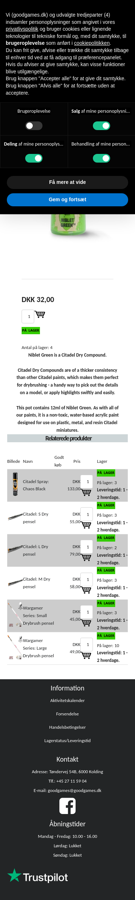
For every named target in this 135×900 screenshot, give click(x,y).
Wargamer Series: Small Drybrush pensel (38, 615)
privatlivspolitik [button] (22, 29)
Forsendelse (67, 713)
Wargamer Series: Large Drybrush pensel (38, 648)
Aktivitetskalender (67, 700)
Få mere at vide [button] (67, 182)
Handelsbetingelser (67, 727)
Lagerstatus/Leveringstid (67, 740)
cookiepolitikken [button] (92, 43)
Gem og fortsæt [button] (67, 199)
